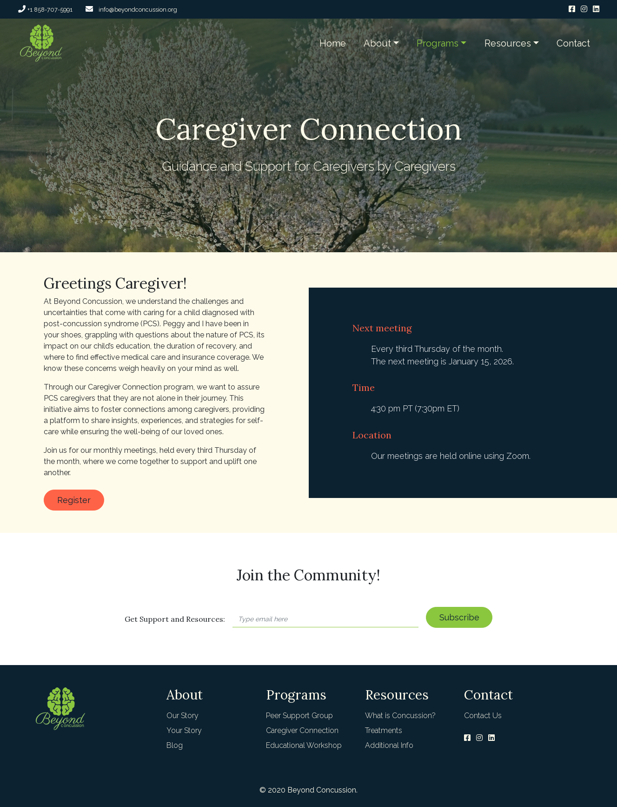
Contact (573, 43)
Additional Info (389, 745)
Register (74, 500)
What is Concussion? (400, 715)
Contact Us (483, 715)
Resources (507, 43)
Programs (437, 43)
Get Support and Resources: (175, 619)
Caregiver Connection (302, 730)
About (377, 43)
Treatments (383, 730)
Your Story (184, 730)
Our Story (182, 715)
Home (332, 43)
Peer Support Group (299, 715)
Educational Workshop (304, 745)
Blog (174, 745)
